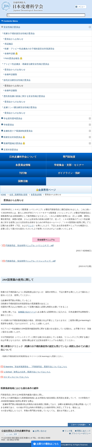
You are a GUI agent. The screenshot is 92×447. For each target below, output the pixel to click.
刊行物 (23, 173)
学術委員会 (9, 124)
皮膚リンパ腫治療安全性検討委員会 (20, 107)
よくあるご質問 (11, 434)
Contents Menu (10, 21)
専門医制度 (69, 156)
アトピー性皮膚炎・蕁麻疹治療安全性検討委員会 (26, 64)
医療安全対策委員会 (14, 137)
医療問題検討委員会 (14, 143)
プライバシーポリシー (81, 433)
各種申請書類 (11, 74)
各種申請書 (11, 53)
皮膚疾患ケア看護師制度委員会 (18, 131)
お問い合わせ (40, 431)
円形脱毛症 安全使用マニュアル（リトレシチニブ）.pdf (30, 261)
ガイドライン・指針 (69, 173)
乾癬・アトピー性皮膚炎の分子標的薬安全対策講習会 (29, 48)
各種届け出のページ (27, 312)
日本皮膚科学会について (23, 156)
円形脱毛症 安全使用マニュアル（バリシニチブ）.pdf (30, 245)
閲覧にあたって (84, 431)
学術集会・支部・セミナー (69, 165)
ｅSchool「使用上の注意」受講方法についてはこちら (27, 372)
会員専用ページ (46, 190)
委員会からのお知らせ (15, 69)
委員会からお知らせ (14, 39)
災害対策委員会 (11, 149)
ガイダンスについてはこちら (16, 377)
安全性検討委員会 (12, 27)
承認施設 (9, 44)
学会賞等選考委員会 (13, 118)
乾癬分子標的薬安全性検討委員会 (19, 33)
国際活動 (23, 181)
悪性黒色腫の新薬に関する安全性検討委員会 (24, 96)
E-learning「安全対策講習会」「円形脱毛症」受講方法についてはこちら (35, 366)
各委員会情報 (22, 165)
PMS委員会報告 (13, 58)
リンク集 (68, 431)
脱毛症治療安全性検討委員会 (17, 80)
